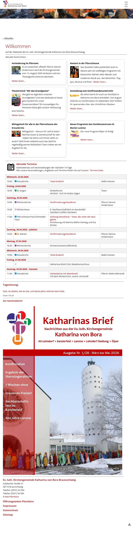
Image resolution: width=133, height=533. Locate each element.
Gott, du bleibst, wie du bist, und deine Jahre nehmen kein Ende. (34, 291)
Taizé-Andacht (57, 181)
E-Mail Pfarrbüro (11, 496)
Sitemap (8, 514)
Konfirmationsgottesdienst (63, 202)
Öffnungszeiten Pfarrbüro (18, 501)
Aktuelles (8, 38)
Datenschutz (10, 510)
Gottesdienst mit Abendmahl (64, 273)
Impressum (10, 505)
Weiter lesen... (18, 81)
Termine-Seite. (97, 170)
